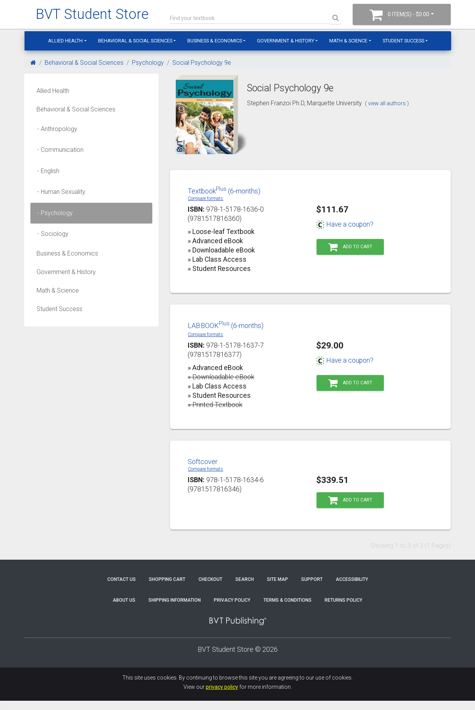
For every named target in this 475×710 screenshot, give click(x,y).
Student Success (403, 41)
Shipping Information (174, 600)
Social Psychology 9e (201, 62)
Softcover (203, 462)
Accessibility (352, 579)
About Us (124, 600)
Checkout (210, 579)
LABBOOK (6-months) (225, 325)
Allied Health (65, 41)
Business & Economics (214, 41)
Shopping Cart (167, 579)
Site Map (277, 579)
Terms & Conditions (287, 600)
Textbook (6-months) (224, 191)
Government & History (285, 41)
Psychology (148, 62)
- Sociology (50, 233)
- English (46, 171)
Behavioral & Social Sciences (135, 41)
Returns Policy (343, 600)
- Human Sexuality (59, 191)
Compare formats (205, 198)
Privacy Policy (232, 600)
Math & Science (348, 41)
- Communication (58, 149)
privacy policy (222, 687)
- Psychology (53, 213)
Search (244, 579)
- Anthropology (55, 129)
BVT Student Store (92, 14)
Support (312, 579)
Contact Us (121, 579)
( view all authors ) (387, 103)
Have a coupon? (344, 224)
